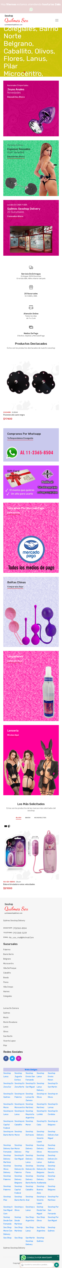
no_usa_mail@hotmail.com (21, 937)
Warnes (6, 991)
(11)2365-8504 (20, 928)
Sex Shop (7, 1238)
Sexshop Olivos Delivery (7, 1169)
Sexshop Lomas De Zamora (30, 1097)
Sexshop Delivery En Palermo (19, 1169)
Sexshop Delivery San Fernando (8, 1148)
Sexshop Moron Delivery (18, 1148)
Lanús (5, 1027)
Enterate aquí (13, 513)
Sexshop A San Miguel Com (7, 1210)
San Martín (7, 1036)
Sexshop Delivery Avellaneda (41, 1179)
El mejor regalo (14, 476)
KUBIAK (15, 412)
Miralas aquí (13, 735)
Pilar (5, 1045)
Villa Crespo (8, 987)
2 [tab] (26, 71)
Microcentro (8, 963)
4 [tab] (31, 71)
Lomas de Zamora (11, 1008)
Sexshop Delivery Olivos (40, 1148)
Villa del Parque (9, 968)
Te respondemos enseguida (20, 438)
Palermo (6, 950)
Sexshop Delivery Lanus (29, 1158)
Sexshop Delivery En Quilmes (52, 1158)
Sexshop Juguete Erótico (18, 1076)
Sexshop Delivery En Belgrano (41, 1169)
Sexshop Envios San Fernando (30, 1076)
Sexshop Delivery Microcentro (53, 1148)
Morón (5, 1017)
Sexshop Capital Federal (18, 1189)
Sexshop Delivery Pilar (29, 1148)
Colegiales (7, 996)
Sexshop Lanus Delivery (40, 1086)
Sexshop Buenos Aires (40, 1189)
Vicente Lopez (9, 1041)
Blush (18, 817)
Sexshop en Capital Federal (8, 1124)
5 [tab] (33, 71)
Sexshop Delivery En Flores (30, 1169)
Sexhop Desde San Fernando (7, 1220)
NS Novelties (40, 817)
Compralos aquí (14, 661)
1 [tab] (24, 72)
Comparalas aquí (15, 587)
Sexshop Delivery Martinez (7, 1158)
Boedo (6, 977)
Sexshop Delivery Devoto (51, 1169)
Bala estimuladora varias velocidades (19, 884)
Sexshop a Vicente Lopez (41, 1200)
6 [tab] (35, 71)
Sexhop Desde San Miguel (41, 1210)
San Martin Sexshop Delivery (30, 1241)
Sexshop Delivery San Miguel (53, 1134)
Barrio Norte (8, 954)
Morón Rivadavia (10, 1022)
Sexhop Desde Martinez (18, 1220)
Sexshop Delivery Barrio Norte (31, 1179)
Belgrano (7, 959)
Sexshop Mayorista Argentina (30, 1114)
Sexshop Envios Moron (51, 1076)
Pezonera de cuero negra (14, 415)
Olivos (5, 1031)
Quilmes (6, 1013)
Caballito (7, 973)
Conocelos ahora (15, 216)
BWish (27, 817)
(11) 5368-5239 (20, 933)
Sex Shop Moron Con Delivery (7, 1230)
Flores (5, 982)
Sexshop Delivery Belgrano (18, 1179)
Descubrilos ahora (16, 97)
